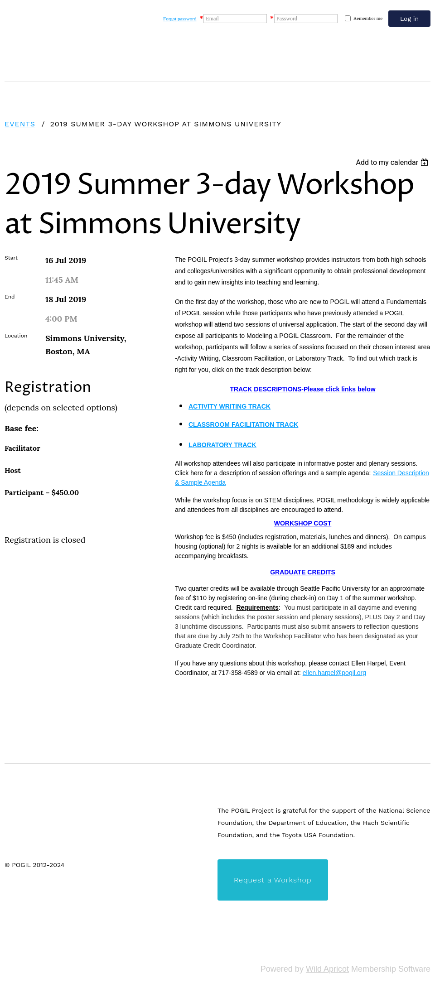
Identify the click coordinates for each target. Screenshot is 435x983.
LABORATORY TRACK (222, 444)
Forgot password (179, 18)
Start (11, 258)
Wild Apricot (327, 968)
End (10, 297)
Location (16, 335)
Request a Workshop (273, 880)
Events (20, 124)
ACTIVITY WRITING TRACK (229, 406)
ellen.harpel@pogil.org (334, 672)
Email (212, 18)
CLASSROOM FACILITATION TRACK (243, 424)
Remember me (367, 18)
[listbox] (393, 162)
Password (286, 18)
